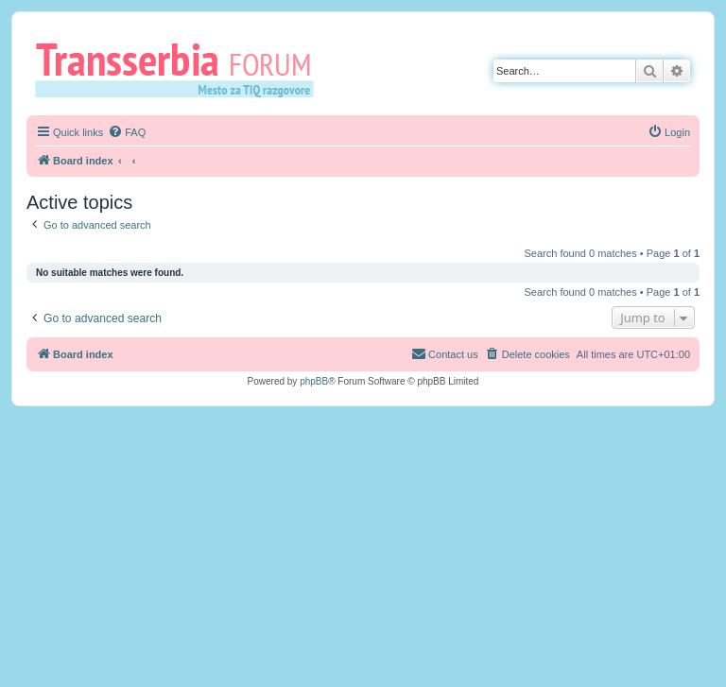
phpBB (314, 381)
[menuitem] (127, 132)
